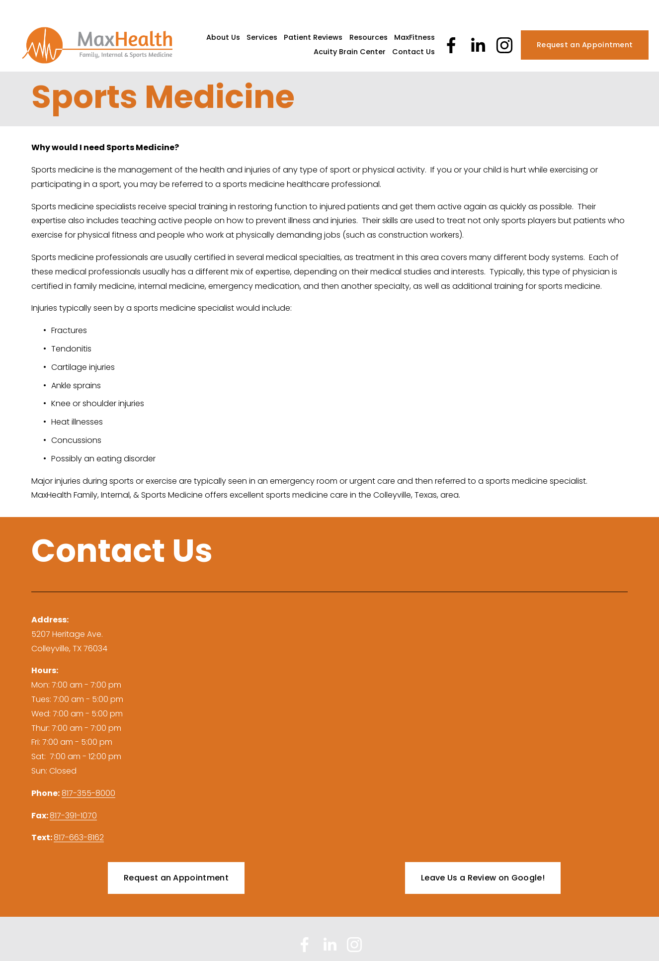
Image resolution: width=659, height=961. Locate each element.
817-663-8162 (79, 837)
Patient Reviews (313, 37)
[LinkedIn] (478, 45)
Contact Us (413, 52)
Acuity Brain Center (350, 52)
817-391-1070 (73, 815)
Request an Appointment (585, 45)
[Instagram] (504, 45)
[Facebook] (451, 45)
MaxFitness (414, 37)
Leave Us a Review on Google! (483, 877)
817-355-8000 (88, 793)
